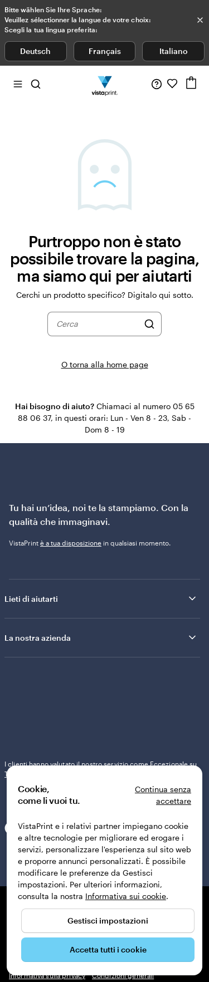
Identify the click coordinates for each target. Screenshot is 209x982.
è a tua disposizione (70, 543)
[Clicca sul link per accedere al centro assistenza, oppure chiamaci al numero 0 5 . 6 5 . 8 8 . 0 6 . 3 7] (156, 83)
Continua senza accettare (163, 795)
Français (105, 51)
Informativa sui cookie (125, 896)
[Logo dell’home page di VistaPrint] (104, 83)
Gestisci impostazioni (107, 920)
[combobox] (97, 324)
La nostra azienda (101, 703)
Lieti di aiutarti (101, 664)
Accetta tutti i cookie (108, 949)
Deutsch (35, 51)
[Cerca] (149, 324)
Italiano (173, 51)
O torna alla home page (104, 364)
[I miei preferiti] (172, 83)
